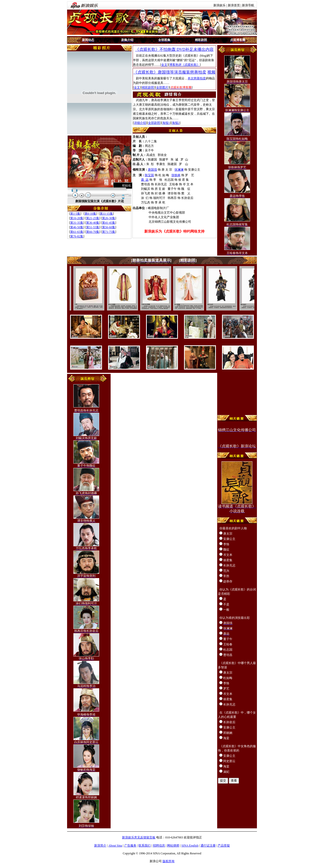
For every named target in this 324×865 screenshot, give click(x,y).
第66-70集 (92, 232)
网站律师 (173, 845)
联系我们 (144, 845)
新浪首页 (234, 5)
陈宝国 (149, 175)
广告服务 (130, 845)
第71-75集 (108, 232)
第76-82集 (76, 236)
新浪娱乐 (219, 5)
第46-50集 (76, 227)
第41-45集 (108, 222)
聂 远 (145, 179)
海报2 (175, 123)
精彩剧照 (148, 87)
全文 (164, 64)
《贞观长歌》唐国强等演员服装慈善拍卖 (169, 72)
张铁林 (175, 175)
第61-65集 (76, 232)
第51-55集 (92, 227)
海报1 (166, 123)
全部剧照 (154, 123)
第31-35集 (76, 222)
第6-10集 (90, 213)
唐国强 (152, 169)
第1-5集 (75, 213)
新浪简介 (100, 845)
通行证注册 (208, 845)
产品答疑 (224, 845)
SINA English (189, 845)
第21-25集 (92, 218)
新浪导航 (248, 5)
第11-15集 (106, 213)
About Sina (115, 845)
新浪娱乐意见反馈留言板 (138, 837)
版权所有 (169, 861)
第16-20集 (76, 218)
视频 (211, 72)
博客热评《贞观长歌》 (184, 64)
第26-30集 (108, 218)
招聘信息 (159, 845)
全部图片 (162, 87)
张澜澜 (179, 169)
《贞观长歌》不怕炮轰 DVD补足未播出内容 (174, 49)
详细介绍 (140, 123)
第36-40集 (92, 222)
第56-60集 (108, 227)
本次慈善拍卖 (197, 78)
